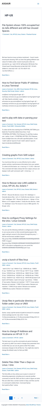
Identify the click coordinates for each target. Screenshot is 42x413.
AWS (18, 89)
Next (36, 398)
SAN (31, 189)
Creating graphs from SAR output (18, 155)
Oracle (27, 189)
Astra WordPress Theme (33, 405)
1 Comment (5, 34)
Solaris (23, 34)
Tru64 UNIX (10, 126)
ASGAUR (6, 3)
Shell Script (10, 91)
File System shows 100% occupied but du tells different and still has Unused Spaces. (20, 28)
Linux (19, 34)
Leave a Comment (7, 89)
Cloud (22, 89)
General (26, 89)
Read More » (6, 75)
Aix (11, 34)
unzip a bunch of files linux (15, 259)
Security (4, 91)
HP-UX (15, 34)
